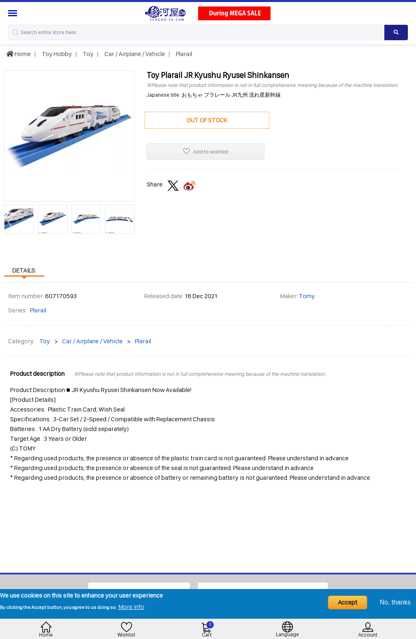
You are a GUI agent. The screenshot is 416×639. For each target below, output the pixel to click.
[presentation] (10, 221)
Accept (347, 602)
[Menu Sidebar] (13, 13)
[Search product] (396, 32)
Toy (87, 54)
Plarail (183, 54)
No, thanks (395, 602)
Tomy (307, 296)
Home (18, 54)
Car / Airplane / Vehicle (134, 54)
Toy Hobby (56, 54)
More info (131, 607)
